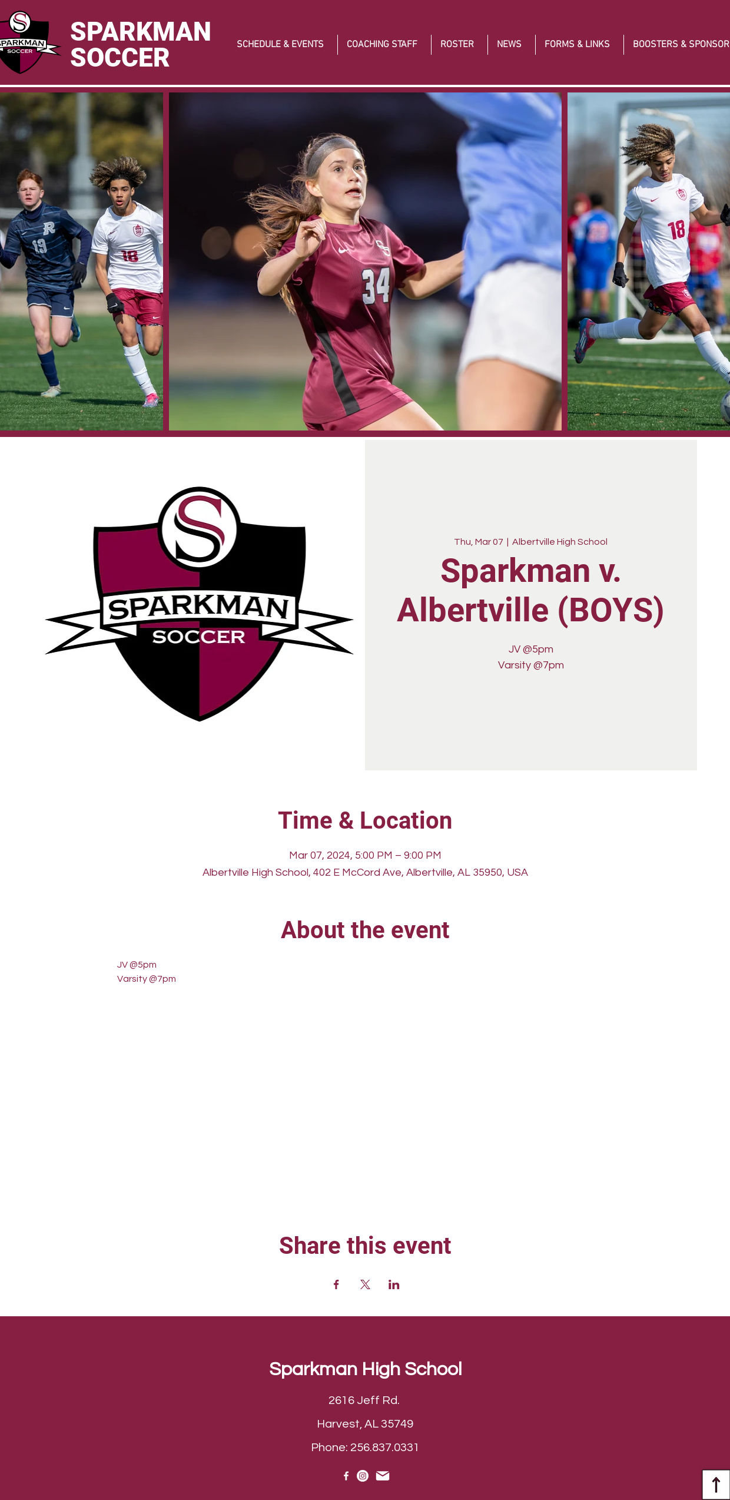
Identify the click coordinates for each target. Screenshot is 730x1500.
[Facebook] (346, 1476)
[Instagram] (363, 1476)
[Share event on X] (365, 1284)
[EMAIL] (382, 1476)
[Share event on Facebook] (336, 1284)
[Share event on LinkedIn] (394, 1284)
